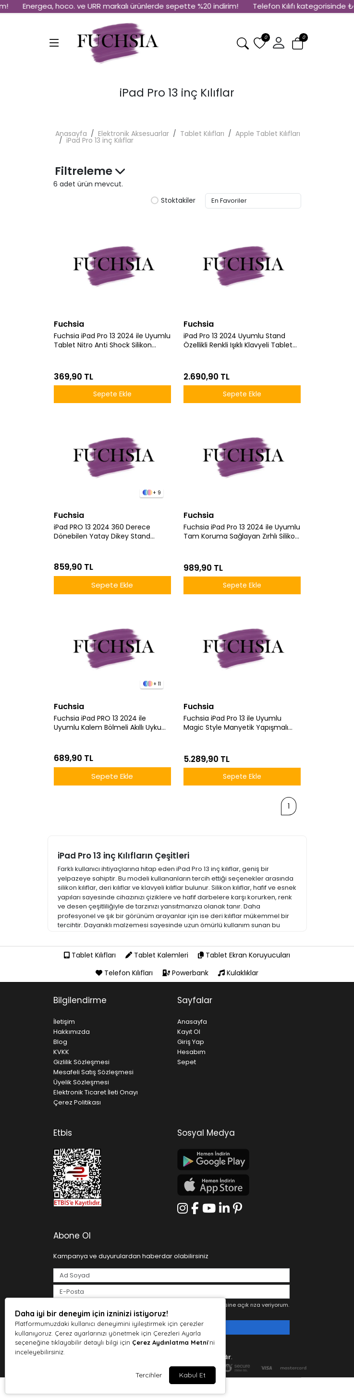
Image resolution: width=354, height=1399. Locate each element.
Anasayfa (71, 133)
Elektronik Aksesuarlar (133, 133)
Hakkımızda (71, 1031)
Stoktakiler (173, 201)
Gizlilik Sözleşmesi (81, 1062)
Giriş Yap (190, 1041)
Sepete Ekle (112, 394)
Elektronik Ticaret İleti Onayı (95, 1092)
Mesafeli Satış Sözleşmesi (93, 1072)
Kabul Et (192, 1375)
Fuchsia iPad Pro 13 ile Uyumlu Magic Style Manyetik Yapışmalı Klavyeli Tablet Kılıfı (235, 723)
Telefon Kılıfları (125, 973)
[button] (278, 43)
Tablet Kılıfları (202, 133)
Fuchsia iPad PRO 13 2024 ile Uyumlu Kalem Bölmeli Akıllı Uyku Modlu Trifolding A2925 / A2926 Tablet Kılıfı (107, 723)
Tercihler (148, 1375)
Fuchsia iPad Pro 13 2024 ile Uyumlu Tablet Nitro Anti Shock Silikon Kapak (112, 340)
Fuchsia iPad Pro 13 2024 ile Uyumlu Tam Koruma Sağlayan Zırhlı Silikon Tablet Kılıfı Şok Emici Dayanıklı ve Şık (241, 532)
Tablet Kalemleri (157, 955)
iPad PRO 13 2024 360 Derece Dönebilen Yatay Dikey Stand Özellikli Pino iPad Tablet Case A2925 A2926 (103, 532)
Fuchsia (69, 324)
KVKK (61, 1051)
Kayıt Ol (188, 1031)
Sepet (186, 1062)
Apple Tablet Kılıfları (267, 133)
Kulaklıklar (238, 973)
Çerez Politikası (77, 1102)
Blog (60, 1041)
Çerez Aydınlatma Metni (170, 1342)
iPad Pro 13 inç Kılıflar (100, 140)
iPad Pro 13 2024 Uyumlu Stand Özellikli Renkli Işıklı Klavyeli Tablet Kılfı (238, 340)
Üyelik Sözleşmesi (81, 1082)
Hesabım (191, 1051)
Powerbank (186, 973)
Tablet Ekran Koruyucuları (244, 955)
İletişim (64, 1021)
